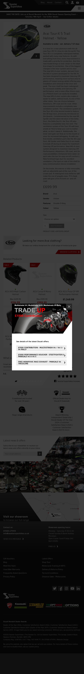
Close (69, 307)
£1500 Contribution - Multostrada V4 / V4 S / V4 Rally (40, 348)
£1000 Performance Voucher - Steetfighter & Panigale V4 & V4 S (41, 355)
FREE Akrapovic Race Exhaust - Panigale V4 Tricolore (39, 362)
